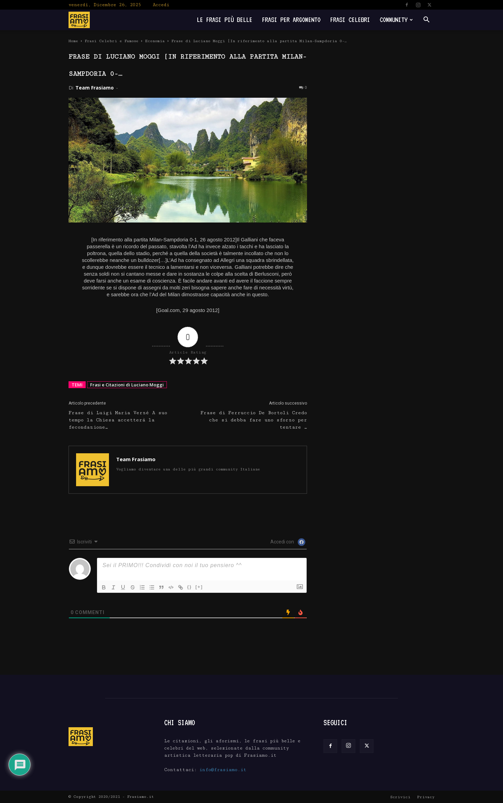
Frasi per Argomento (291, 20)
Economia (155, 41)
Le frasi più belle (224, 20)
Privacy (425, 797)
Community (396, 20)
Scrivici (400, 797)
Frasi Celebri (350, 20)
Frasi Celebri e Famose (111, 41)
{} (189, 586)
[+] (199, 586)
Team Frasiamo (94, 87)
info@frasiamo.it (222, 769)
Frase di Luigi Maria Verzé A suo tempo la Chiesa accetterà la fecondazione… (118, 420)
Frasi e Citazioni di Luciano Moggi (127, 385)
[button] (426, 20)
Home (73, 41)
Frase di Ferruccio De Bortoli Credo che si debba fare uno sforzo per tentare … (253, 420)
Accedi (161, 5)
